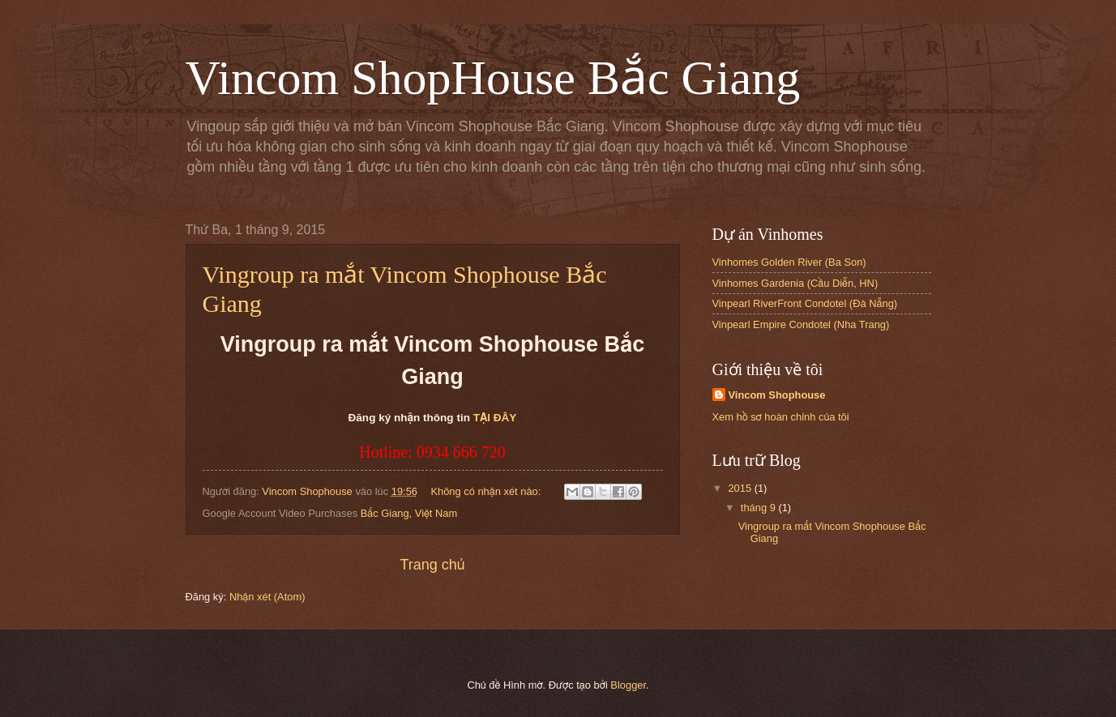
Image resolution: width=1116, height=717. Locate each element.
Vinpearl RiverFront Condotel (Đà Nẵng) (805, 303)
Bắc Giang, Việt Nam (409, 513)
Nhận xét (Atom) (267, 597)
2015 (741, 488)
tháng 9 (760, 507)
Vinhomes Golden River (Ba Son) (789, 262)
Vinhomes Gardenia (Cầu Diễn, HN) (795, 283)
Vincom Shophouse (777, 395)
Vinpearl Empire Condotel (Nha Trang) (801, 324)
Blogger (628, 685)
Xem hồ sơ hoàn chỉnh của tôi (780, 417)
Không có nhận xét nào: (486, 491)
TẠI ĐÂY (495, 418)
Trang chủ (432, 565)
